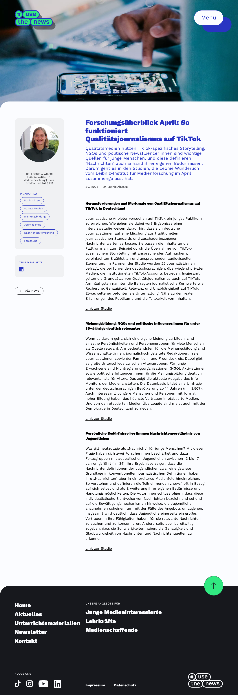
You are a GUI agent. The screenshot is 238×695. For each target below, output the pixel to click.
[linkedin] (57, 684)
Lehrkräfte (100, 621)
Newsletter (31, 632)
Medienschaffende (111, 630)
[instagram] (29, 683)
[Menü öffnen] (208, 17)
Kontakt (26, 641)
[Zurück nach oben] (213, 586)
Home (23, 605)
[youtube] (43, 683)
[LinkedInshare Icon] (21, 269)
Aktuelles (28, 614)
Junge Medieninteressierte (123, 612)
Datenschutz (125, 685)
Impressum (95, 685)
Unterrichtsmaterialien (47, 623)
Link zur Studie (98, 308)
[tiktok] (18, 683)
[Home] (35, 20)
